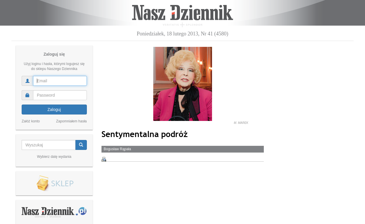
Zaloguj (54, 109)
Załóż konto (31, 121)
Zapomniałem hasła (71, 121)
